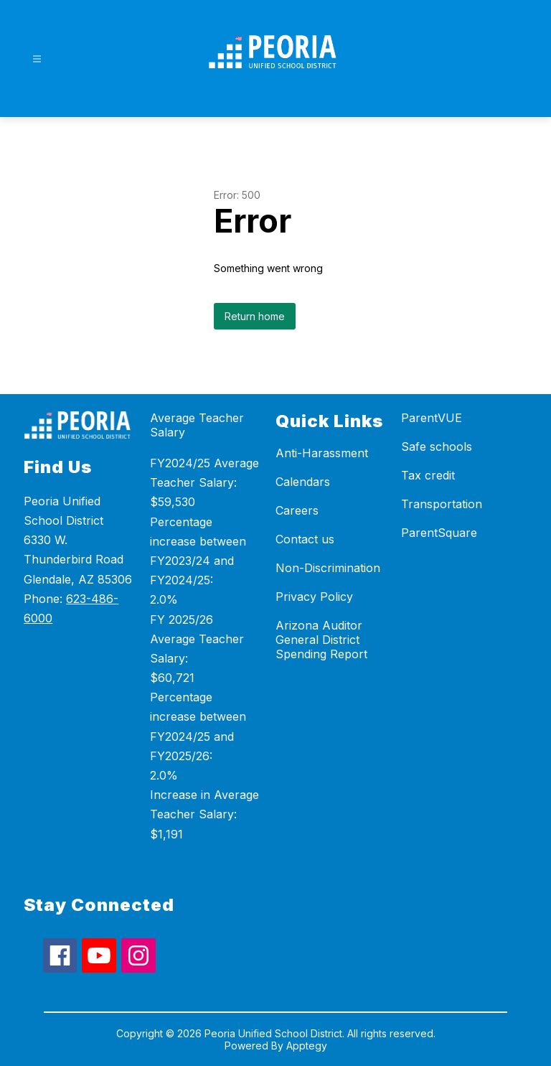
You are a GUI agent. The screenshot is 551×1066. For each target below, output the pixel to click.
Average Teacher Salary (197, 425)
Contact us (305, 539)
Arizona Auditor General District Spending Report (321, 639)
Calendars (303, 481)
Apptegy (306, 1045)
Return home (255, 316)
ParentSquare (439, 532)
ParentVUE (431, 418)
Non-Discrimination (328, 568)
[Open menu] (37, 59)
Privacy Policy (314, 596)
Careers (297, 510)
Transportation (441, 504)
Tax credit (428, 475)
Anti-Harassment (322, 453)
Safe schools (436, 446)
